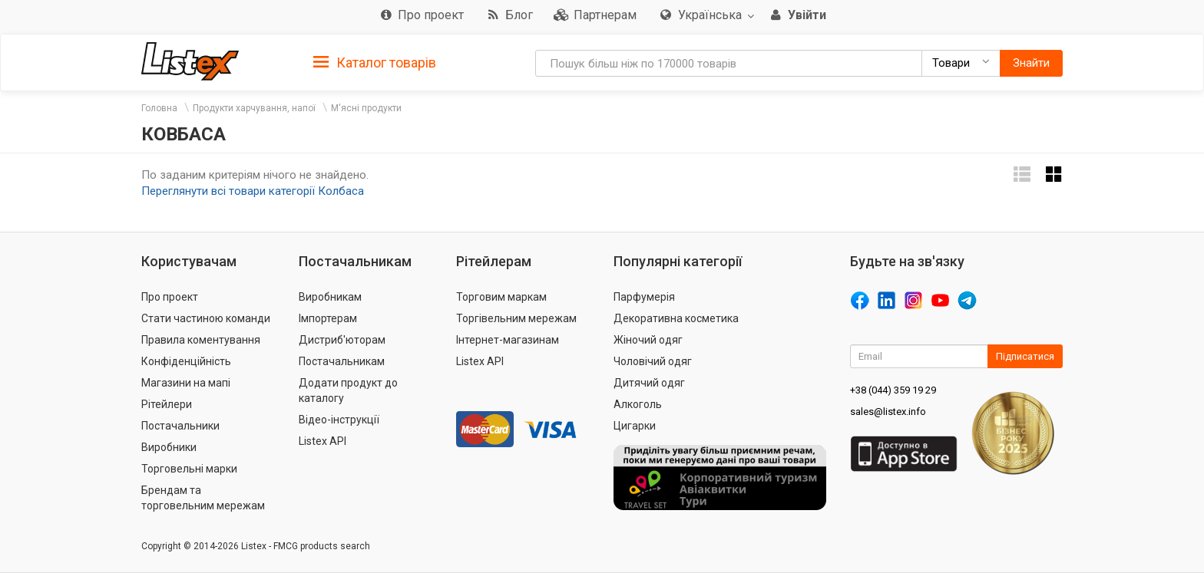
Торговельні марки (189, 469)
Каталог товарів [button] (374, 63)
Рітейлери (166, 404)
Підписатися (1025, 356)
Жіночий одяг (648, 340)
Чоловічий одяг (653, 361)
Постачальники (180, 426)
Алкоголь (638, 404)
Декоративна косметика (676, 318)
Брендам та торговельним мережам (203, 498)
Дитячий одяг (649, 383)
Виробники (169, 447)
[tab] (374, 62)
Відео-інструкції (339, 419)
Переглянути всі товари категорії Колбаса (252, 191)
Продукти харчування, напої (254, 108)
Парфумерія (644, 297)
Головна (159, 108)
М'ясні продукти (366, 108)
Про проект (169, 297)
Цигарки (635, 426)
